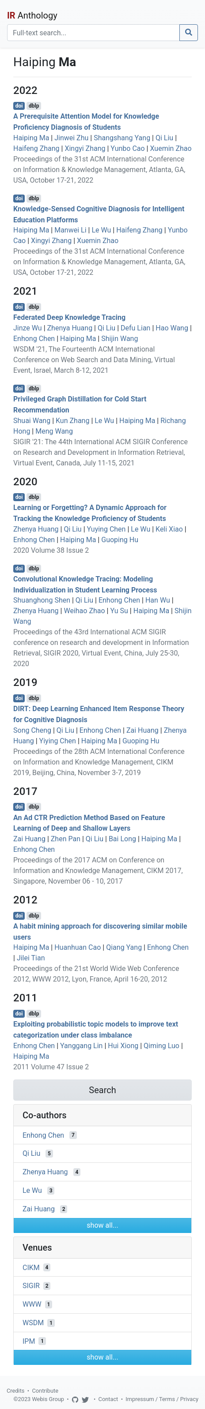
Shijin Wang (119, 338)
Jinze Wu (27, 328)
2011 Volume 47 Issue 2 (51, 1067)
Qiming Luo (161, 1046)
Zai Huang (142, 730)
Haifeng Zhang (36, 148)
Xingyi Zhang (85, 148)
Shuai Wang (31, 420)
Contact (108, 1399)
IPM (29, 1341)
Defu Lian (135, 328)
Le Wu (101, 230)
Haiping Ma (31, 138)
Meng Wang (54, 431)
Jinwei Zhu (71, 138)
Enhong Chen (34, 338)
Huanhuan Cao (77, 947)
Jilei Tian (31, 958)
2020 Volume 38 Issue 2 (51, 550)
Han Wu (157, 600)
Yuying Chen (106, 529)
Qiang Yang (124, 947)
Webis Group (48, 1399)
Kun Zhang (72, 420)
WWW (32, 1304)
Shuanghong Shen (41, 600)
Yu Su (119, 611)
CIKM (31, 1267)
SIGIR (31, 1286)
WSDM (33, 1323)
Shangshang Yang (122, 138)
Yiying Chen (57, 741)
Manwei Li (70, 230)
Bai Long (122, 839)
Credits (15, 1390)
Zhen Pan (65, 839)
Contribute (45, 1390)
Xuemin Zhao (170, 148)
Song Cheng (32, 730)
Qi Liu (164, 138)
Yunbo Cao (127, 148)
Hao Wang (172, 328)
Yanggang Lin (81, 1046)
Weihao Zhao (84, 611)
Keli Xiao (169, 529)
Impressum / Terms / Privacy (161, 1399)
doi (19, 106)
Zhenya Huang (70, 328)
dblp (34, 106)
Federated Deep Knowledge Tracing (69, 317)
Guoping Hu (119, 540)
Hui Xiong (123, 1046)
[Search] (93, 32)
